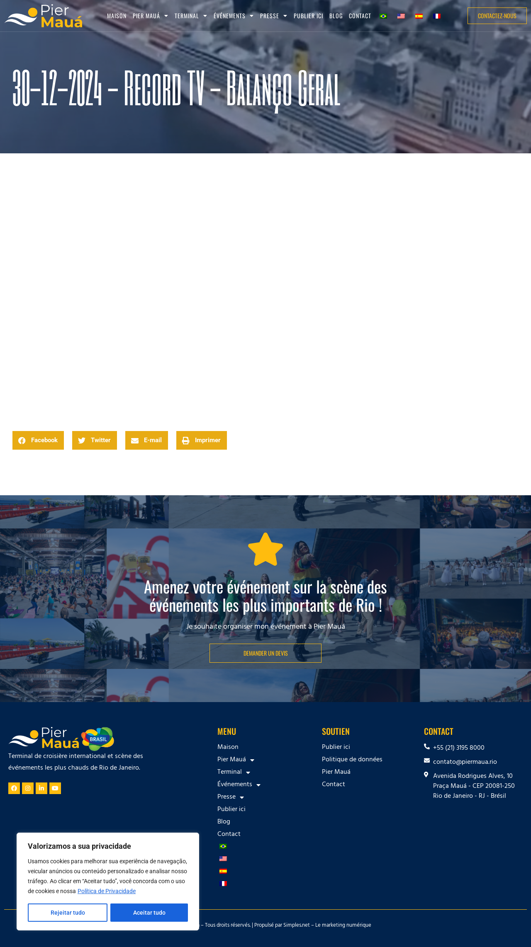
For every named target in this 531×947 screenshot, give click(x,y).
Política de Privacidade (107, 892)
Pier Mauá (150, 16)
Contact (360, 15)
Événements (234, 16)
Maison (117, 15)
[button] (38, 440)
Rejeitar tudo (67, 912)
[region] (108, 881)
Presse (273, 16)
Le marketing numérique (343, 926)
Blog (336, 15)
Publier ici (308, 15)
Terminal (191, 16)
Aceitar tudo (149, 912)
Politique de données (352, 760)
